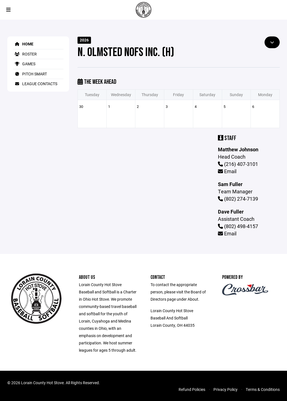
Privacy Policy (225, 389)
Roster (25, 54)
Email (227, 171)
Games (24, 63)
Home (23, 44)
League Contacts (35, 83)
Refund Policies (192, 389)
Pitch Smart (30, 74)
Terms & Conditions (263, 389)
